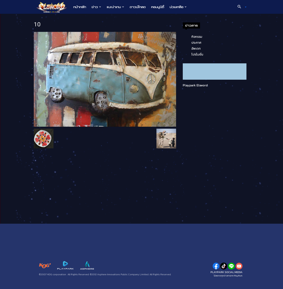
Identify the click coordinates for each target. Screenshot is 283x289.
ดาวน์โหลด (138, 6)
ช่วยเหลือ (178, 6)
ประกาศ (196, 42)
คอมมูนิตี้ (157, 6)
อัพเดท (196, 48)
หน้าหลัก (79, 6)
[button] (240, 7)
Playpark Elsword (195, 85)
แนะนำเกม (115, 6)
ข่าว (96, 6)
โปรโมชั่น (197, 54)
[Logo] (54, 7)
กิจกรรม (196, 36)
